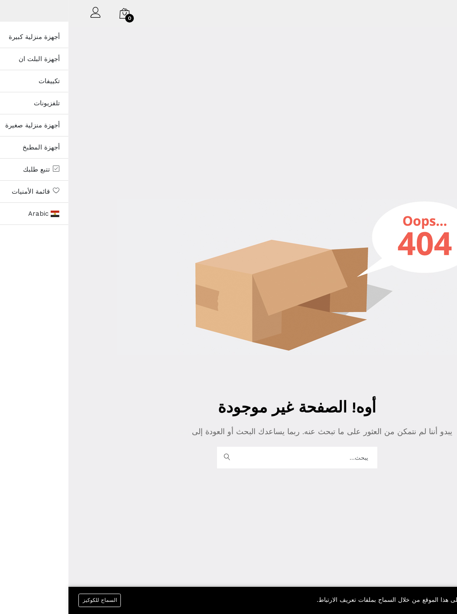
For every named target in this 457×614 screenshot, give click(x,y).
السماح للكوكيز (32, 600)
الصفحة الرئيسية (98, 431)
